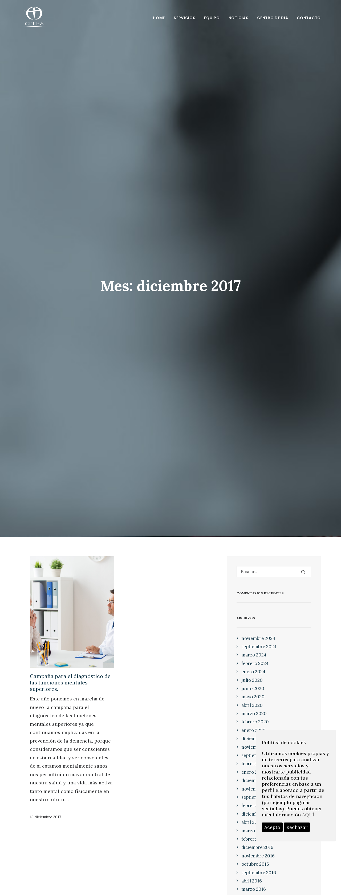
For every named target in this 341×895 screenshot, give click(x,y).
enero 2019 (253, 765)
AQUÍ (308, 815)
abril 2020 (252, 698)
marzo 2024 (253, 648)
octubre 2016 (255, 857)
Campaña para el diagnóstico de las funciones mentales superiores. (70, 675)
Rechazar (296, 827)
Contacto (309, 18)
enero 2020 (253, 723)
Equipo (212, 18)
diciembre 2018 (257, 773)
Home (159, 18)
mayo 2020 (253, 690)
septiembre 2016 (258, 865)
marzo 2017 (253, 824)
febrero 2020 (255, 715)
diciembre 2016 (257, 840)
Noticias (239, 18)
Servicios (184, 18)
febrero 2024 (255, 656)
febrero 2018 (254, 798)
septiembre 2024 (259, 640)
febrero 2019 (254, 757)
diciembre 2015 (257, 890)
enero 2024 (253, 665)
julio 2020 (252, 673)
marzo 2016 (253, 882)
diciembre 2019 (257, 732)
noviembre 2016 (258, 849)
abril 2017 (251, 815)
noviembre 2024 (258, 631)
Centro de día (272, 18)
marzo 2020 (254, 706)
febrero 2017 (254, 832)
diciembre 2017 (257, 807)
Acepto (272, 827)
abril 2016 (251, 874)
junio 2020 (252, 681)
